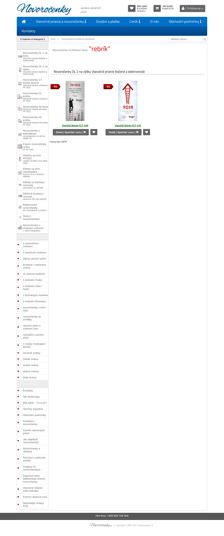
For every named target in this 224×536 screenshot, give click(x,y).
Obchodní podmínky (185, 21)
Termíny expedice (33, 408)
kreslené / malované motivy (34, 266)
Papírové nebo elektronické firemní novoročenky (34, 478)
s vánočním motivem (34, 252)
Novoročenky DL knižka (35, 97)
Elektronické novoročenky (34, 207)
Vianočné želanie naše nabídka (32, 489)
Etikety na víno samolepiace (33, 172)
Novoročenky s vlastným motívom (33, 228)
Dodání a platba (108, 21)
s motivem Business (34, 301)
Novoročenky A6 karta (35, 109)
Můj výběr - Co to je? (35, 402)
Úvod (53, 39)
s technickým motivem (35, 295)
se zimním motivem (34, 273)
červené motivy (31, 352)
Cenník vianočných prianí (34, 432)
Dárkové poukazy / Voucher (35, 196)
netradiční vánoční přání (33, 336)
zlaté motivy (30, 377)
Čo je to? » (141, 11)
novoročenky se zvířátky (32, 318)
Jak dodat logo (31, 396)
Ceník (135, 21)
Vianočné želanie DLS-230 (128, 125)
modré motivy (30, 365)
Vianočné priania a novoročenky (61, 21)
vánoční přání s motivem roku (31, 327)
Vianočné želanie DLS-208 (75, 125)
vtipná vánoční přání (34, 258)
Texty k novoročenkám (31, 218)
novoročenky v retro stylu (34, 309)
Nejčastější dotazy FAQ (33, 505)
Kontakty (28, 31)
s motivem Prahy (32, 279)
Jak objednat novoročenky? (31, 441)
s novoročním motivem (30, 245)
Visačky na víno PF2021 (35, 159)
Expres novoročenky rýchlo (34, 147)
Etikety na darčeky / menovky (34, 185)
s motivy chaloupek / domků (34, 345)
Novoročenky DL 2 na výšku (35, 70)
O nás (154, 21)
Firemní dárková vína (35, 496)
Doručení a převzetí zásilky (34, 459)
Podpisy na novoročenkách (31, 468)
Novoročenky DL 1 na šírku (35, 56)
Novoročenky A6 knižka (35, 121)
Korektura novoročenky (30, 423)
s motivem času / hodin (32, 288)
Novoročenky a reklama (31, 450)
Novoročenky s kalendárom (34, 134)
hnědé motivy (30, 359)
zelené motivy (31, 371)
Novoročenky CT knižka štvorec (35, 83)
